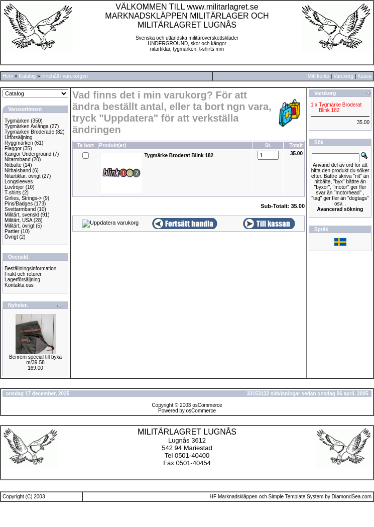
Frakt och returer (23, 274)
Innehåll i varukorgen (64, 76)
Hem (8, 76)
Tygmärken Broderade (29, 132)
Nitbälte (13, 165)
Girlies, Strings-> (23, 198)
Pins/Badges (19, 203)
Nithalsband (18, 170)
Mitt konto (318, 76)
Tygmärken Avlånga (27, 126)
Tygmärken (17, 121)
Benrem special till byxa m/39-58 (35, 359)
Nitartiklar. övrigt (23, 176)
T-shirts (13, 192)
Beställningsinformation (30, 268)
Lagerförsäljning (22, 279)
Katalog (27, 76)
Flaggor (13, 148)
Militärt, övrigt (19, 226)
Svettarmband (20, 209)
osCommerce (207, 405)
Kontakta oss (19, 285)
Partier (12, 231)
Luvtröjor (14, 187)
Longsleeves (19, 181)
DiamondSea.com (351, 496)
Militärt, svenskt (22, 215)
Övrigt (11, 237)
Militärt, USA (18, 220)
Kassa (364, 76)
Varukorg (343, 76)
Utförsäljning (19, 137)
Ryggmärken (19, 143)
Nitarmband (18, 159)
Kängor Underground (28, 154)
